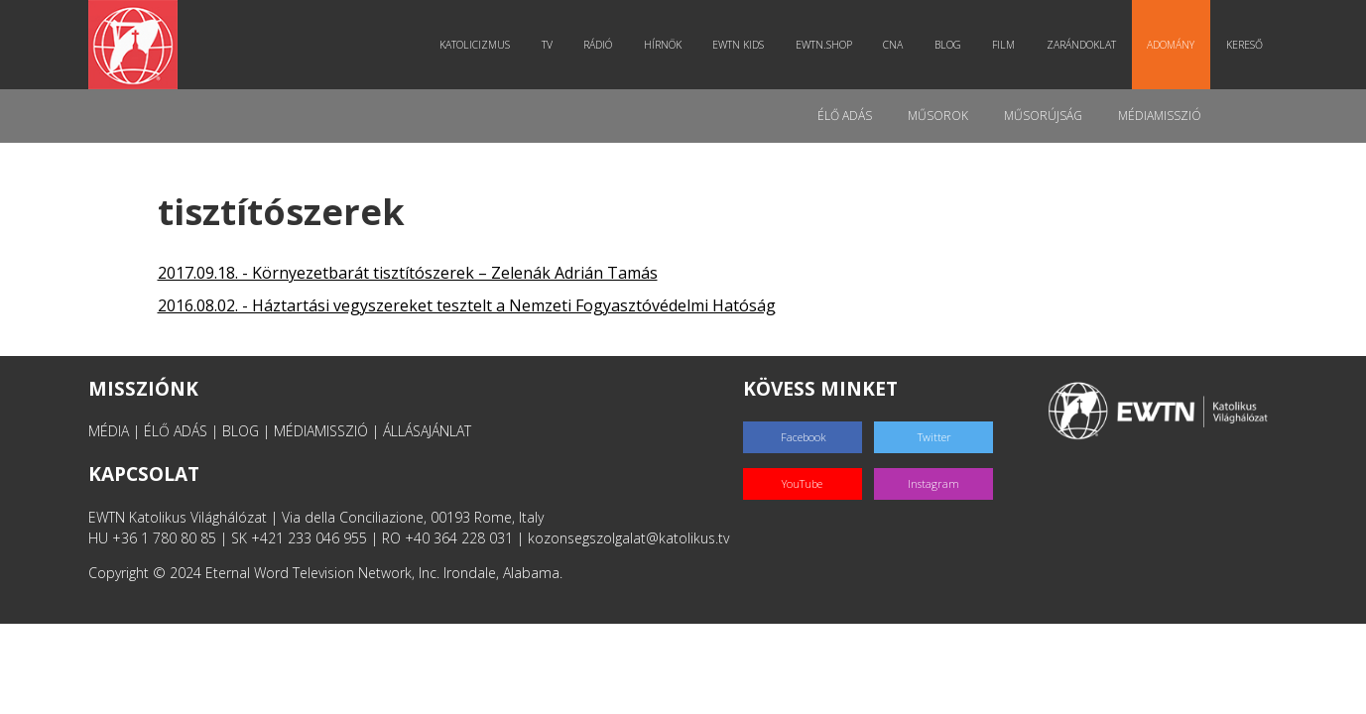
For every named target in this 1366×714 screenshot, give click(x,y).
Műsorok (938, 115)
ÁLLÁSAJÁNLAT (427, 430)
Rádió (597, 45)
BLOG (240, 430)
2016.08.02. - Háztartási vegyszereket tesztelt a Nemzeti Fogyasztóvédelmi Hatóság (467, 305)
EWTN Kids (738, 45)
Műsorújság (1043, 115)
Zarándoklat (1081, 45)
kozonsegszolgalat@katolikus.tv (628, 538)
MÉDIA (108, 430)
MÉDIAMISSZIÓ (321, 430)
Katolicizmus (474, 45)
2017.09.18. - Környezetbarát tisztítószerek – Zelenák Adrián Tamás (408, 273)
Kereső (1244, 45)
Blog (947, 45)
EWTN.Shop (824, 45)
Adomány (1170, 45)
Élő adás (844, 115)
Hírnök (663, 45)
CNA (893, 45)
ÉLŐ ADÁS (175, 430)
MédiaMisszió (1159, 115)
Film (1003, 45)
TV (547, 45)
